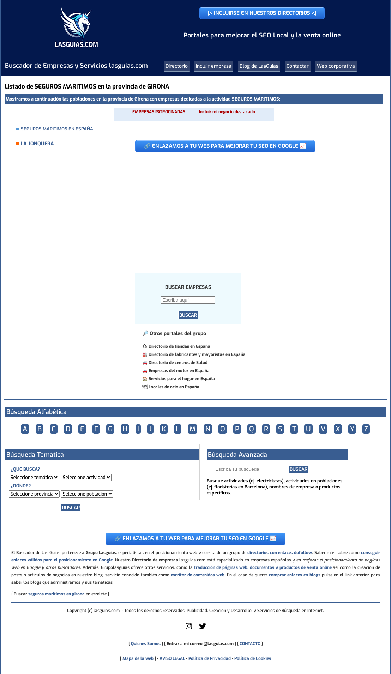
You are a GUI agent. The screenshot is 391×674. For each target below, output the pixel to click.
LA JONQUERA (37, 143)
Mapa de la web (137, 658)
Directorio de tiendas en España (179, 346)
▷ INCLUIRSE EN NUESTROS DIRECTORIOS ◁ (262, 13)
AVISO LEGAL (172, 658)
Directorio (177, 66)
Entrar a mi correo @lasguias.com (200, 643)
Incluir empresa (213, 66)
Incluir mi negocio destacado (227, 112)
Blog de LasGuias (259, 66)
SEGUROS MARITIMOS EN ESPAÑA (57, 129)
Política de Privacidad (209, 658)
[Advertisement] (253, 209)
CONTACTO (250, 643)
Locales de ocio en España (174, 387)
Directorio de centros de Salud (178, 362)
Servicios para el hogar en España (182, 379)
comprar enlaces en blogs (294, 575)
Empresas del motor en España (179, 371)
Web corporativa (336, 66)
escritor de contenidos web (197, 575)
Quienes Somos (146, 643)
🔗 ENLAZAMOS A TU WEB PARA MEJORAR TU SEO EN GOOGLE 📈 (225, 146)
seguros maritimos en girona (56, 594)
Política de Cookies (252, 658)
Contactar (298, 66)
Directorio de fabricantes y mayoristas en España (197, 354)
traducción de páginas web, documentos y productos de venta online (263, 567)
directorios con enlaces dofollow (279, 552)
